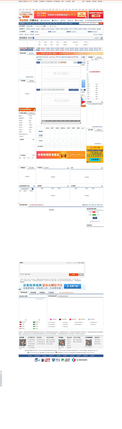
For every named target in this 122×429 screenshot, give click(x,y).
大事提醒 (23, 80)
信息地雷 (31, 80)
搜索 (102, 9)
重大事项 (96, 50)
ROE (20, 127)
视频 (83, 9)
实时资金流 (23, 292)
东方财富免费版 (31, 339)
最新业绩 (81, 50)
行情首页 (21, 34)
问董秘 (76, 57)
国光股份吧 (40, 57)
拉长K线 (71, 89)
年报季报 (76, 29)
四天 (52, 62)
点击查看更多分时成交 (97, 126)
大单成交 (60, 57)
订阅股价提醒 (62, 62)
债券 (80, 9)
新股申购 (29, 29)
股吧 (86, 9)
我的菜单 (88, 1)
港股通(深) (90, 31)
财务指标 (33, 292)
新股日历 (33, 29)
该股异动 (99, 129)
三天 (48, 62)
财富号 (97, 9)
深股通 (49, 31)
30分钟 (57, 89)
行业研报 (62, 29)
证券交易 (94, 1)
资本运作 (86, 48)
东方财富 (21, 337)
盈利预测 (66, 29)
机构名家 (89, 225)
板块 (39, 23)
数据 (43, 9)
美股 (50, 9)
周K (42, 89)
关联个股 (96, 48)
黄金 (63, 9)
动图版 (79, 62)
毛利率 (20, 125)
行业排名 (51, 292)
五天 (55, 62)
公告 (72, 167)
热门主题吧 (97, 204)
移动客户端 (29, 1)
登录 (79, 262)
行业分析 (91, 48)
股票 (27, 9)
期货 (57, 9)
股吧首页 (85, 204)
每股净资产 (21, 118)
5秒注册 (82, 262)
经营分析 (52, 48)
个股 (36, 23)
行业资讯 (46, 167)
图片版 (75, 62)
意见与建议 (50, 343)
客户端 (71, 20)
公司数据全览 (31, 113)
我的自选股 (23, 53)
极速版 (83, 62)
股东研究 (62, 48)
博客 (94, 9)
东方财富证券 (49, 1)
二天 (45, 62)
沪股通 (32, 31)
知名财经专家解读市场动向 (67, 292)
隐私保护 (79, 355)
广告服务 (44, 355)
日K (38, 89)
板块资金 (52, 29)
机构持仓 (86, 50)
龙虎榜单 (80, 29)
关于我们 (30, 355)
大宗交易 (90, 29)
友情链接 (92, 355)
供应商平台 (51, 355)
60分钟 (62, 89)
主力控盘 (48, 50)
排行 (42, 23)
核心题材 (57, 48)
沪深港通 (22, 31)
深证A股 (26, 34)
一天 (41, 62)
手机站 (64, 20)
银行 (66, 9)
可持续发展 (37, 355)
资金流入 (36, 31)
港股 (53, 9)
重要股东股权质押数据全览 (37, 205)
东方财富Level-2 (31, 341)
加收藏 (24, 1)
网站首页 (21, 1)
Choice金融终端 (31, 347)
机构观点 (42, 292)
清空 (81, 274)
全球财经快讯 (46, 20)
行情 (40, 9)
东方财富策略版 (31, 343)
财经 (20, 9)
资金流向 (38, 29)
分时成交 (89, 101)
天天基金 (60, 337)
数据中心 (56, 20)
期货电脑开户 (98, 341)
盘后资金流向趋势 (63, 296)
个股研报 (57, 29)
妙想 (62, 1)
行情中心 (22, 23)
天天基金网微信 (77, 341)
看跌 (90, 214)
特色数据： (38, 50)
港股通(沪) (69, 31)
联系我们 (59, 355)
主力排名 (48, 29)
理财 (73, 9)
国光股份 (41, 131)
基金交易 (69, 341)
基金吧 (90, 9)
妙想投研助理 (31, 345)
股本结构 (72, 48)
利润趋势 (22, 139)
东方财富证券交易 (41, 343)
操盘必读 (43, 48)
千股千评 (71, 29)
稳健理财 (69, 347)
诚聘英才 (65, 355)
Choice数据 (80, 20)
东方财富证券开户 (41, 339)
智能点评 (72, 50)
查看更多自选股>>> (30, 77)
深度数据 (62, 50)
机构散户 (52, 50)
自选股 (65, 23)
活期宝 (68, 343)
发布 (73, 274)
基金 (70, 9)
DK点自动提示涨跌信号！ (95, 71)
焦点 (24, 9)
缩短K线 (76, 89)
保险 (76, 9)
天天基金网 (41, 1)
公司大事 (67, 48)
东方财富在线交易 (41, 341)
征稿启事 (85, 355)
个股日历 (39, 59)
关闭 (17, 4)
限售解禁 (85, 29)
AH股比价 (42, 29)
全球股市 (22, 26)
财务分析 (77, 48)
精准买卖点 (53, 57)
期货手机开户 (98, 339)
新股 (30, 9)
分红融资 (81, 48)
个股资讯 (39, 167)
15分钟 (53, 89)
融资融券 (99, 29)
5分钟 (48, 89)
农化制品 (32, 34)
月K (45, 89)
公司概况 (48, 48)
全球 (47, 9)
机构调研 (71, 57)
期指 (33, 9)
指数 (28, 23)
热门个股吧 (91, 204)
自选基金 (70, 23)
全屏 (83, 65)
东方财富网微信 (51, 341)
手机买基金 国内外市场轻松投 (94, 20)
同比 (30, 120)
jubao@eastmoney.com (92, 350)
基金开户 (69, 339)
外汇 (60, 9)
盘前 (38, 62)
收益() (20, 115)
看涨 (90, 212)
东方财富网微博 (51, 339)
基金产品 (69, 345)
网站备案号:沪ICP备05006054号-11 (47, 352)
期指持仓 (94, 29)
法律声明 (72, 355)
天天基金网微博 (77, 339)
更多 (100, 48)
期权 (37, 9)
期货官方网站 (98, 343)
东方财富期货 (88, 337)
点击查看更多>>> (98, 143)
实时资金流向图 (52, 296)
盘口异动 (90, 129)
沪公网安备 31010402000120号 (63, 352)
